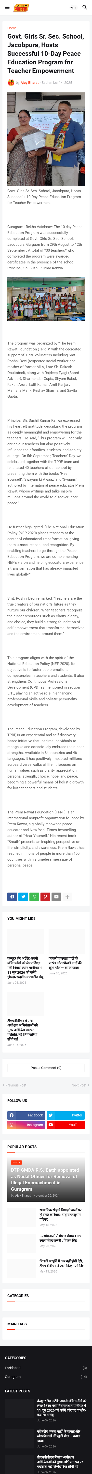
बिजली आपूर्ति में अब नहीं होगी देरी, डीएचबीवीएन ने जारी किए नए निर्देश (61, 1263)
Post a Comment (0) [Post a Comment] (46, 1068)
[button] (6, 7)
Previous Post (15, 1085)
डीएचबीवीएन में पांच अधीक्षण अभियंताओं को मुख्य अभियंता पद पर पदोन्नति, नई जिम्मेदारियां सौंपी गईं (22, 1030)
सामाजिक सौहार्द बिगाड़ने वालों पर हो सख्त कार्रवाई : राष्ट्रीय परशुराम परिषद (60, 1214)
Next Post (79, 1085)
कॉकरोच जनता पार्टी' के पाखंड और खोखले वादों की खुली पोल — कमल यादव (65, 963)
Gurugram (46, 1376)
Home (11, 28)
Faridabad (46, 1368)
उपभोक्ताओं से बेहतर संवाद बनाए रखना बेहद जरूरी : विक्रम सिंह (60, 1238)
